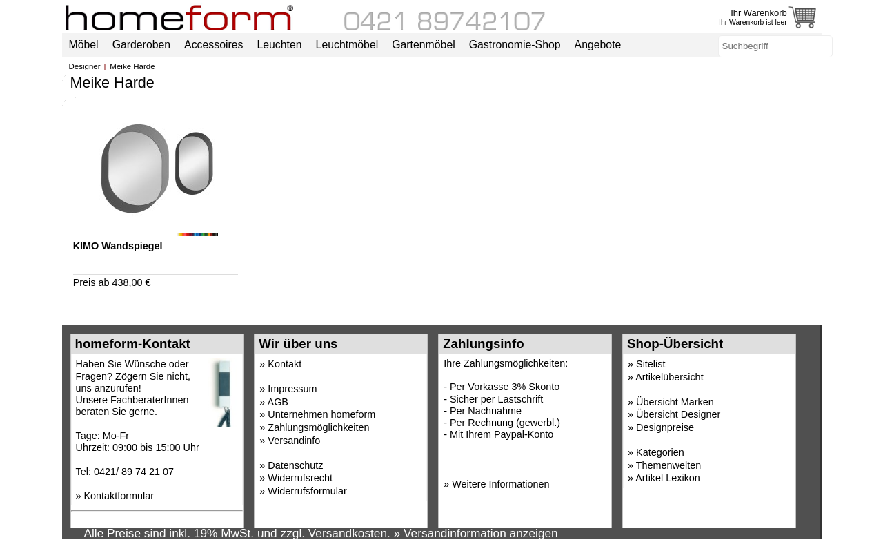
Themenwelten (668, 465)
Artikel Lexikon (667, 477)
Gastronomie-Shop (515, 44)
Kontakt (284, 363)
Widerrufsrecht (300, 477)
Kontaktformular (119, 495)
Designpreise (665, 427)
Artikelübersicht (669, 377)
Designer (85, 66)
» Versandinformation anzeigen (476, 533)
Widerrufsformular (307, 490)
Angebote (598, 44)
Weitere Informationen (500, 484)
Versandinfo (294, 440)
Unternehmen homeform (321, 414)
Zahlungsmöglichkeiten (318, 427)
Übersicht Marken (675, 401)
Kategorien (660, 452)
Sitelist (650, 363)
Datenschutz (295, 465)
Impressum (292, 388)
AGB (278, 401)
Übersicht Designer (678, 414)
